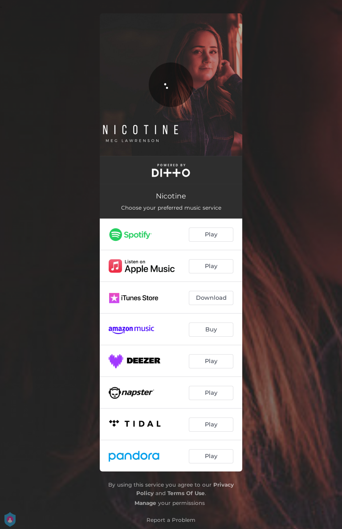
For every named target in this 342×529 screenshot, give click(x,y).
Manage (145, 503)
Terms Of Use (186, 493)
